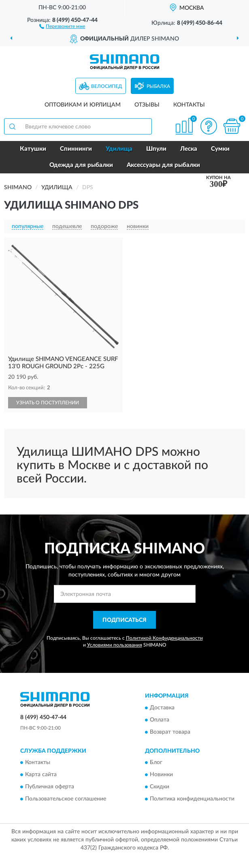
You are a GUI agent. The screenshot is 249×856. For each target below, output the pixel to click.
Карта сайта (41, 775)
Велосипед (106, 86)
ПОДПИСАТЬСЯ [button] (124, 620)
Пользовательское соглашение (65, 799)
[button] (62, 25)
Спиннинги (76, 149)
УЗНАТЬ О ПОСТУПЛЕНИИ (47, 402)
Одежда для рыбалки (81, 165)
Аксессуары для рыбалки (163, 165)
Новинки (161, 775)
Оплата (159, 720)
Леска (188, 149)
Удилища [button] (119, 149)
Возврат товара (170, 732)
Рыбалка (158, 86)
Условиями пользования (114, 645)
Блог (156, 763)
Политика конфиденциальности (192, 799)
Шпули (156, 149)
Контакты (189, 105)
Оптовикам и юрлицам (83, 105)
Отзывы (147, 105)
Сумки (220, 149)
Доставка (162, 708)
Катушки (33, 149)
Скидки (159, 787)
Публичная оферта (49, 787)
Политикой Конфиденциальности (164, 638)
